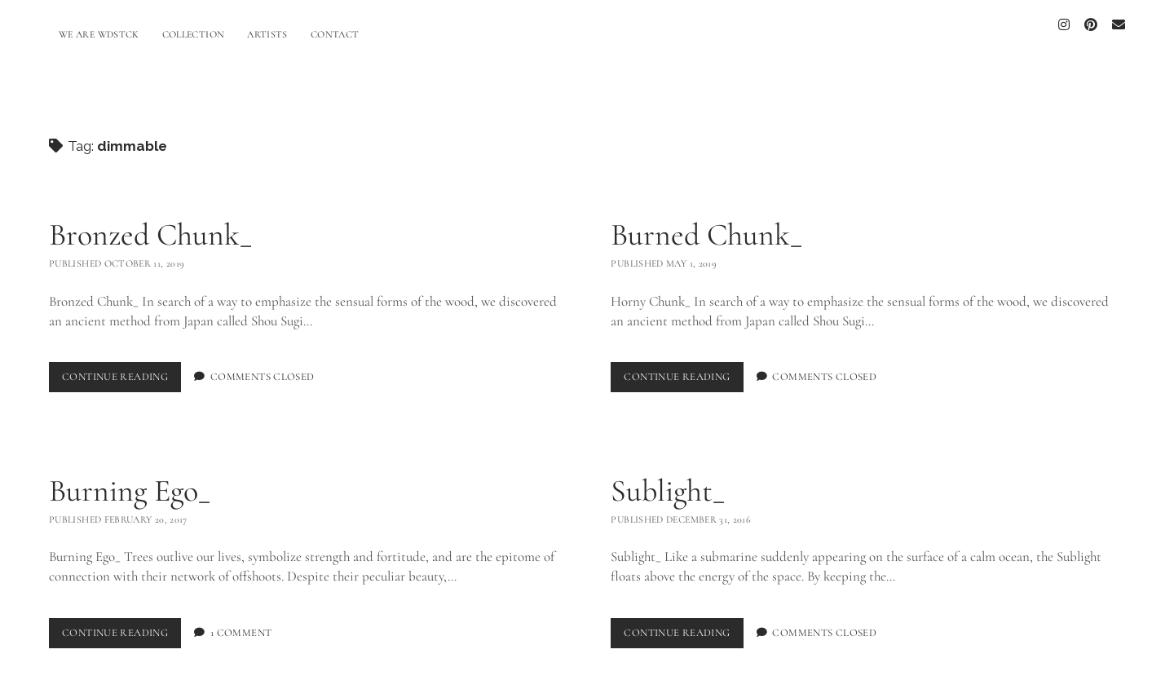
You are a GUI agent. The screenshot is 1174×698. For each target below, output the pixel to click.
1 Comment (240, 623)
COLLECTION (193, 34)
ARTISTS (267, 34)
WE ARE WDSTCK (99, 34)
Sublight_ (668, 482)
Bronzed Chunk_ (150, 226)
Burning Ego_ (129, 482)
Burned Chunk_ (706, 226)
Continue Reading (121, 371)
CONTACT (335, 34)
